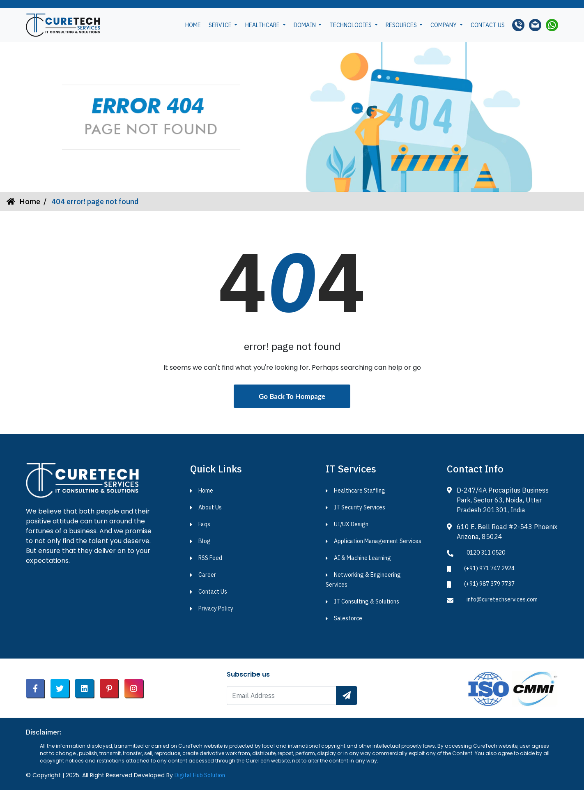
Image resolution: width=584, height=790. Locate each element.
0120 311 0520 (486, 552)
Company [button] (444, 25)
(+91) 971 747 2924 (489, 568)
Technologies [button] (351, 25)
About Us (210, 507)
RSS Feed (210, 558)
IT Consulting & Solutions (366, 601)
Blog (204, 541)
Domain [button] (305, 25)
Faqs (204, 524)
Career (207, 574)
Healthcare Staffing (359, 490)
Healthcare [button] (263, 25)
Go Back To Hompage (292, 396)
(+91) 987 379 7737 (489, 583)
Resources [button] (402, 25)
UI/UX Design (351, 524)
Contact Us (212, 591)
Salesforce (348, 618)
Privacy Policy (215, 608)
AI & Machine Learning (362, 558)
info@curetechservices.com (502, 599)
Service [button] (221, 25)
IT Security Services (359, 507)
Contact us (488, 25)
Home (193, 25)
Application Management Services (377, 541)
